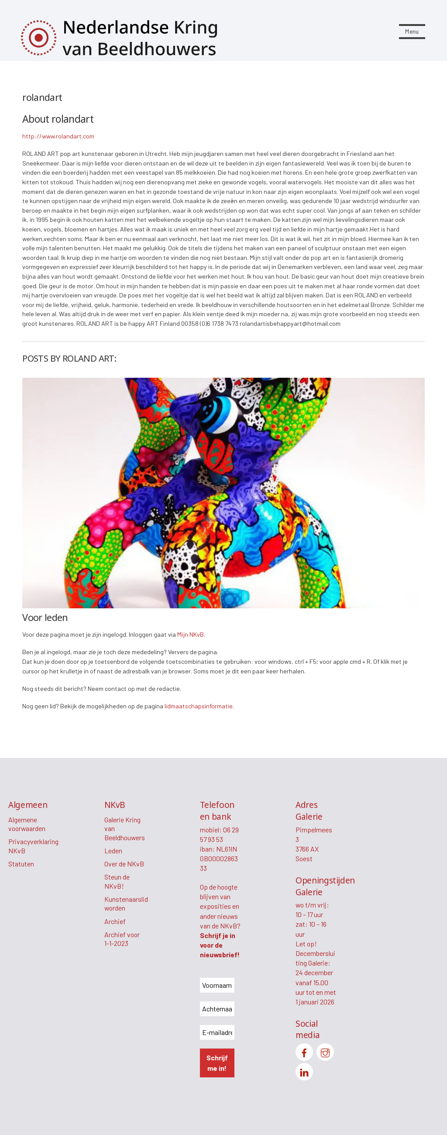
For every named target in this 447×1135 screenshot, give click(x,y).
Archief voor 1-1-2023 (122, 939)
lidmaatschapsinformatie (199, 706)
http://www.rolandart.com (58, 136)
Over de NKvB (124, 863)
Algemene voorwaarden (26, 824)
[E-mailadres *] (217, 1032)
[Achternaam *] (217, 1008)
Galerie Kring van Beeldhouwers (124, 828)
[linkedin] (304, 1070)
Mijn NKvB (190, 634)
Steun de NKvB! (117, 881)
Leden (113, 850)
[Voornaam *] (217, 985)
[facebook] (304, 1051)
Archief (115, 921)
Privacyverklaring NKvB (33, 846)
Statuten (21, 863)
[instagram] (325, 1051)
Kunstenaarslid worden (126, 903)
